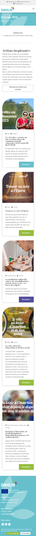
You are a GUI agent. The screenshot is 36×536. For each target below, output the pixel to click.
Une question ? (18, 3)
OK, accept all (12, 533)
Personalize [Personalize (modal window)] (25, 533)
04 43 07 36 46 (6, 511)
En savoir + (26, 164)
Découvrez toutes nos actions (18, 88)
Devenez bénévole (23, 1)
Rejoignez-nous (12, 1)
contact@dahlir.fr (7, 514)
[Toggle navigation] (33, 9)
